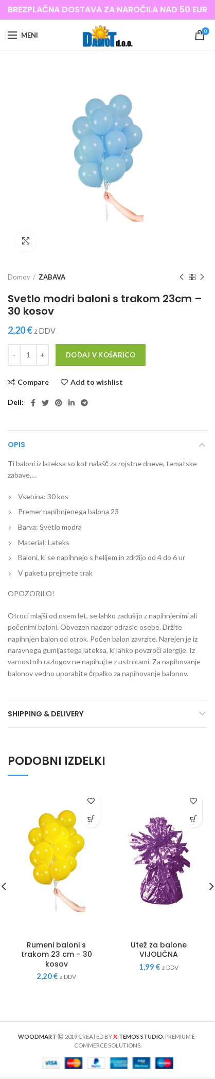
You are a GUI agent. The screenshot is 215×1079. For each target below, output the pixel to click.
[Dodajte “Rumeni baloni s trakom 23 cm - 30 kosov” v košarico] (91, 819)
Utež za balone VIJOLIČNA (159, 949)
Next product (202, 277)
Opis (16, 444)
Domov (19, 277)
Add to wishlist (96, 382)
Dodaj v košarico (100, 355)
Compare (33, 382)
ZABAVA (52, 277)
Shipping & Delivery (45, 714)
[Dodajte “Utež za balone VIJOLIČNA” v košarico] (193, 819)
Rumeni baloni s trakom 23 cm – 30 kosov (56, 954)
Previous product (181, 277)
